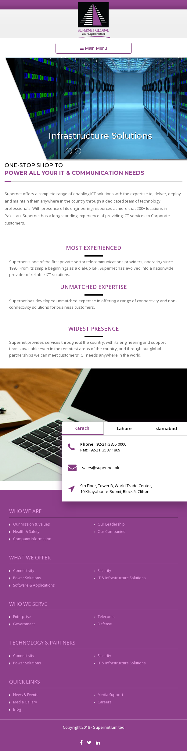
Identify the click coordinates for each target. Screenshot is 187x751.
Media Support (110, 694)
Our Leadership (111, 524)
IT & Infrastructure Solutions (122, 577)
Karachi (82, 428)
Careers (104, 702)
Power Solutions (27, 577)
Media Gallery (25, 702)
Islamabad (165, 428)
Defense (105, 624)
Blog (17, 709)
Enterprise (22, 616)
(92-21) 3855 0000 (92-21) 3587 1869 (103, 447)
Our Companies (111, 531)
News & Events (25, 694)
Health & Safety (26, 531)
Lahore (124, 428)
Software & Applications (34, 585)
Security (104, 570)
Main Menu (93, 48)
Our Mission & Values (31, 524)
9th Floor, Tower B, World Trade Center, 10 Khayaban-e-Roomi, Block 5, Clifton (116, 488)
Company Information (32, 538)
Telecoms (106, 616)
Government (24, 624)
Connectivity (23, 570)
